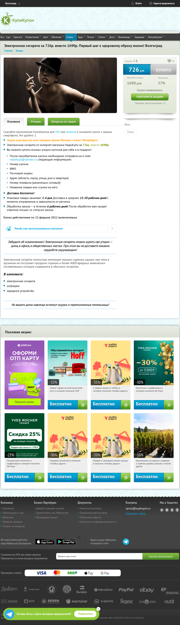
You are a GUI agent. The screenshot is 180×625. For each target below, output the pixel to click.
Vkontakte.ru (167, 510)
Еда (9, 37)
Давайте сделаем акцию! (50, 508)
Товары (71, 37)
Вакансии (8, 517)
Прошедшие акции (46, 517)
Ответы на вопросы (14, 526)
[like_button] (169, 61)
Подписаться (85, 613)
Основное (13, 121)
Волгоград (10, 3)
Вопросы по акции (64, 121)
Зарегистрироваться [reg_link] (164, 3)
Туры (81, 37)
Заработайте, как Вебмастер (52, 512)
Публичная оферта (90, 517)
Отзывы (36, 121)
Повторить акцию (149, 97)
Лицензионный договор (93, 512)
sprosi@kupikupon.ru (138, 508)
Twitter (172, 510)
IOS (58, 132)
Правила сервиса (12, 521)
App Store (44, 542)
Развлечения (33, 37)
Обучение (57, 37)
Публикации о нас (13, 512)
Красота (18, 37)
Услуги (91, 37)
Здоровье (140, 37)
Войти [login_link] (138, 3)
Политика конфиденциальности (98, 521)
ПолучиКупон (156, 37)
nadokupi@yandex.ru (24, 159)
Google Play (66, 542)
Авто (46, 37)
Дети (112, 37)
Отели (102, 37)
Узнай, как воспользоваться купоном (38, 228)
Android (71, 132)
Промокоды (125, 37)
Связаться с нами (135, 513)
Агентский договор (90, 508)
